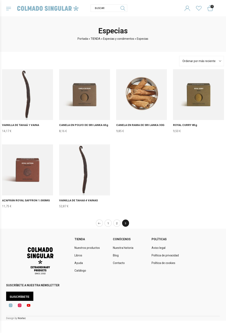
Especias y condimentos (118, 38)
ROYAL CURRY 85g (185, 125)
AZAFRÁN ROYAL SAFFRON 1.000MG (26, 200)
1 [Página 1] (108, 223)
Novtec (22, 318)
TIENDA (95, 38)
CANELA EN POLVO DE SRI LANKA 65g (84, 125)
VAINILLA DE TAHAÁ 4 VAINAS (79, 200)
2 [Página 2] (117, 223)
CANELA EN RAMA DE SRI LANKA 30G (140, 125)
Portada (83, 38)
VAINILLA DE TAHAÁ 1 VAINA (21, 125)
